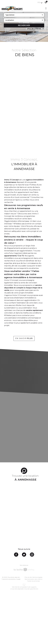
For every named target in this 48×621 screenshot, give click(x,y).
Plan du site (28, 577)
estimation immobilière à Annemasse (23, 318)
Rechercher (24, 25)
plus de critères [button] (35, 28)
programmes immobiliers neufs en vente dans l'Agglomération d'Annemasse (19, 218)
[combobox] (24, 15)
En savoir (24, 338)
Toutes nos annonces (33, 581)
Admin (40, 579)
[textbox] (24, 15)
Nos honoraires (29, 579)
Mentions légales (37, 577)
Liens (35, 579)
